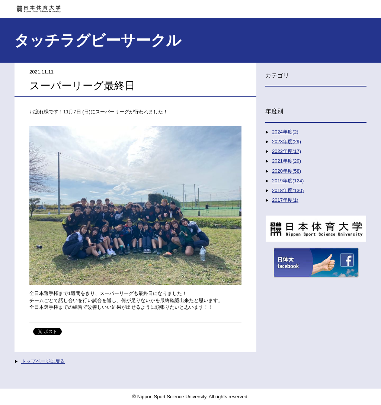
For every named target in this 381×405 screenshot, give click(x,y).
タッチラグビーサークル (97, 40)
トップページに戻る (43, 361)
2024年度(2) (285, 132)
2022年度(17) (286, 151)
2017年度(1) (285, 200)
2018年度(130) (288, 190)
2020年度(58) (286, 171)
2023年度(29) (286, 141)
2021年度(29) (286, 161)
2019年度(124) (288, 180)
